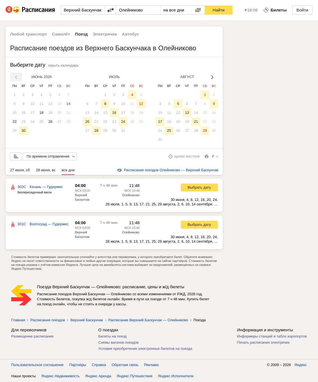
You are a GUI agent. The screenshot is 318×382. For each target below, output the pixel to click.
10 (32, 104)
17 (32, 113)
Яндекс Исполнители (176, 376)
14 (68, 104)
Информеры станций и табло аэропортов (272, 336)
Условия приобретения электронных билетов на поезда (145, 349)
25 (41, 121)
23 (23, 121)
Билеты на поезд (112, 336)
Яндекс (300, 365)
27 (59, 121)
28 (68, 121)
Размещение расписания (32, 336)
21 (68, 113)
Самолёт (61, 34)
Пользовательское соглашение (37, 365)
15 (15, 113)
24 (32, 121)
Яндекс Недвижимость (60, 376)
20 (59, 113)
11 (41, 104)
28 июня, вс (45, 170)
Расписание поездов (47, 320)
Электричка (105, 34)
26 (50, 121)
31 (123, 130)
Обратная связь (125, 365)
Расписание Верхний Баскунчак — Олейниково (148, 320)
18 (41, 113)
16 (23, 113)
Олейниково (130, 195)
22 (15, 121)
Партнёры (77, 365)
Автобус (130, 34)
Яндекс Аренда (98, 376)
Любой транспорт (28, 34)
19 (50, 113)
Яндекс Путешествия (135, 376)
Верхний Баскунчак (86, 320)
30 (23, 130)
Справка (99, 365)
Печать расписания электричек (263, 343)
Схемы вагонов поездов (118, 343)
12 (50, 104)
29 (15, 130)
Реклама (151, 365)
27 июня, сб (20, 170)
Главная (18, 320)
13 (59, 104)
